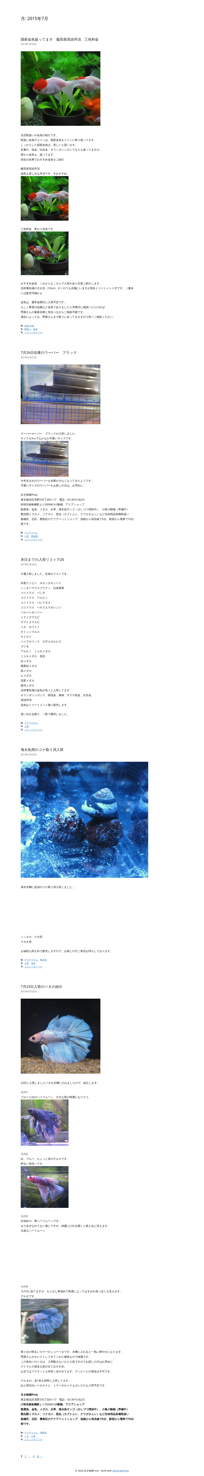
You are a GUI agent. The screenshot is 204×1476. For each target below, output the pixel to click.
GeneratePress (120, 1470)
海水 (33, 963)
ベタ (26, 1436)
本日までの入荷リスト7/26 (42, 559)
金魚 (35, 329)
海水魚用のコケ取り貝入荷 (42, 749)
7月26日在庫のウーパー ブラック (49, 352)
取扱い (27, 329)
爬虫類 (34, 536)
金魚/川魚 (29, 325)
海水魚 (43, 959)
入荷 (26, 536)
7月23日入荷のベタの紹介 (41, 986)
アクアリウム (31, 532)
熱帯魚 (43, 1432)
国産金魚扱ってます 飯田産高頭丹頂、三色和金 (59, 39)
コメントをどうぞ (33, 332)
